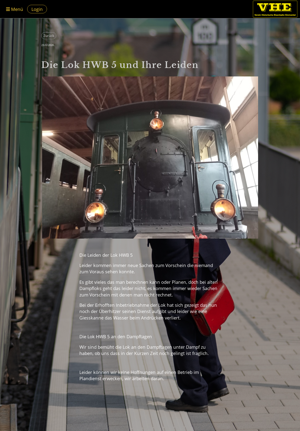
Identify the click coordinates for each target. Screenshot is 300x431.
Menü (14, 9)
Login (37, 9)
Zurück (49, 35)
